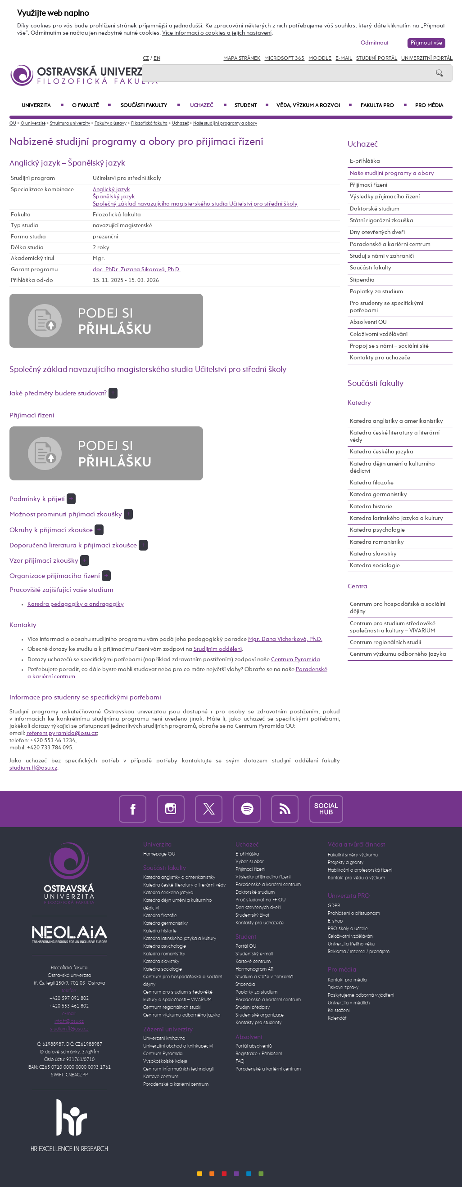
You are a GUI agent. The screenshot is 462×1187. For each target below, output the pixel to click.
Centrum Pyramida (295, 660)
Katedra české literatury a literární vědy (394, 436)
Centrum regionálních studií (385, 642)
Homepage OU (159, 854)
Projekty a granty (345, 862)
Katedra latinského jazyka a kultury (396, 518)
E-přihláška (365, 161)
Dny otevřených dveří (377, 232)
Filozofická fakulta (149, 123)
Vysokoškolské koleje (165, 1061)
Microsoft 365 (284, 58)
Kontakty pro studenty (258, 1023)
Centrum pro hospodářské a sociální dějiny (397, 607)
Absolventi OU (368, 322)
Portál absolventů (254, 1046)
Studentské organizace (260, 1015)
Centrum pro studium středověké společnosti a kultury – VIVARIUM (392, 627)
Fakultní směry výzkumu (353, 855)
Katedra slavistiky (373, 554)
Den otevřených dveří (258, 907)
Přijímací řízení (368, 185)
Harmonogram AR (254, 969)
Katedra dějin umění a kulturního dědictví (392, 467)
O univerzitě (33, 123)
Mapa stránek (241, 58)
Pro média (429, 105)
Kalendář (337, 1018)
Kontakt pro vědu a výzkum (356, 878)
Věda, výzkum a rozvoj (314, 105)
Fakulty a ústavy (111, 123)
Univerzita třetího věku (351, 944)
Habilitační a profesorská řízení (360, 870)
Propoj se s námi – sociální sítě (389, 346)
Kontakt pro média (347, 980)
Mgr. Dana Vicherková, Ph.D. (285, 639)
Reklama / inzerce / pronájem (359, 951)
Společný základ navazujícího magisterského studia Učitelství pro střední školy (195, 204)
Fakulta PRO (383, 105)
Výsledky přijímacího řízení (385, 197)
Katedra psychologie (377, 530)
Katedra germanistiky (378, 494)
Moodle (319, 58)
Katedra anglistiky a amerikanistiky (396, 421)
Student (251, 105)
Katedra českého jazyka (381, 452)
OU (12, 123)
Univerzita (42, 105)
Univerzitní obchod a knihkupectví (178, 1046)
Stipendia (362, 280)
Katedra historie (371, 507)
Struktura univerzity (70, 123)
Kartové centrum (160, 1076)
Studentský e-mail (254, 954)
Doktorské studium (374, 209)
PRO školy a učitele (348, 929)
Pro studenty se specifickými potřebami (386, 307)
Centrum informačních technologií (178, 1069)
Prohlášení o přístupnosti (354, 913)
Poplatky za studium (376, 292)
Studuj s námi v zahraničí (382, 256)
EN (157, 58)
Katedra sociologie (375, 566)
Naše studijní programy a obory (225, 123)
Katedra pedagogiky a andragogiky (75, 604)
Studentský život (252, 915)
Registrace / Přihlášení (259, 1054)
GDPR (334, 906)
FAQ (240, 1061)
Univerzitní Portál (427, 58)
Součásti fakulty (150, 105)
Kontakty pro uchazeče (380, 358)
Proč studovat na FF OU (260, 900)
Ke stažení (338, 1010)
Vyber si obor (250, 861)
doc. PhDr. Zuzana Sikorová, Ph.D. (137, 270)
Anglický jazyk (111, 190)
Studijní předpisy (253, 1007)
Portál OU (246, 946)
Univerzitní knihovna (164, 1038)
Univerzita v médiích (349, 1003)
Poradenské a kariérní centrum (390, 244)
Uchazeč (208, 105)
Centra (357, 586)
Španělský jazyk (114, 197)
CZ (146, 58)
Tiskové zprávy (343, 987)
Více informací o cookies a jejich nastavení (217, 33)
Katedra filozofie (372, 483)
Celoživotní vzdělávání (379, 334)
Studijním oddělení (218, 649)
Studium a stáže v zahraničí (264, 977)
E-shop (335, 921)
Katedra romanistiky (377, 542)
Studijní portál (376, 58)
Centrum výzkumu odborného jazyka (398, 654)
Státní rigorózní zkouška (381, 221)
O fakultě (91, 105)
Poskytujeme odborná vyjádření (361, 995)
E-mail (343, 58)
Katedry (359, 402)
